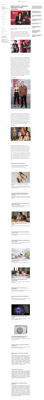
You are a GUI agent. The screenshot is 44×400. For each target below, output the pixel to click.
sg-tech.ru (4, 24)
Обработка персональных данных (4, 32)
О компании (3, 27)
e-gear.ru (4, 19)
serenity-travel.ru (5, 11)
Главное (3, 4)
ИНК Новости (22, 1)
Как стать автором (3, 29)
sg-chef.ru (4, 10)
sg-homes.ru (4, 16)
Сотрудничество (3, 30)
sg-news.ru (4, 8)
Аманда (24, 120)
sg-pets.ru (4, 22)
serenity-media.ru (5, 13)
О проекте (2, 28)
